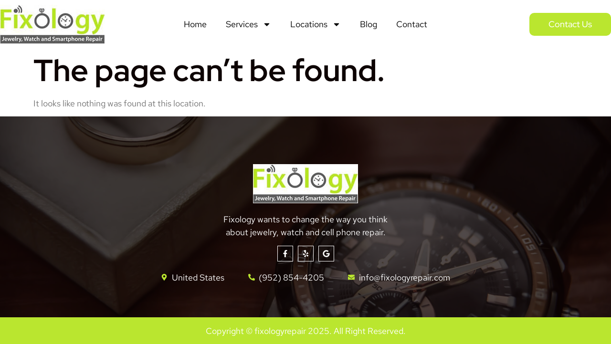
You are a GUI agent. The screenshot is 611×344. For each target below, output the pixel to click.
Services (248, 24)
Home (195, 24)
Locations (315, 24)
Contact (411, 24)
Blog (368, 24)
